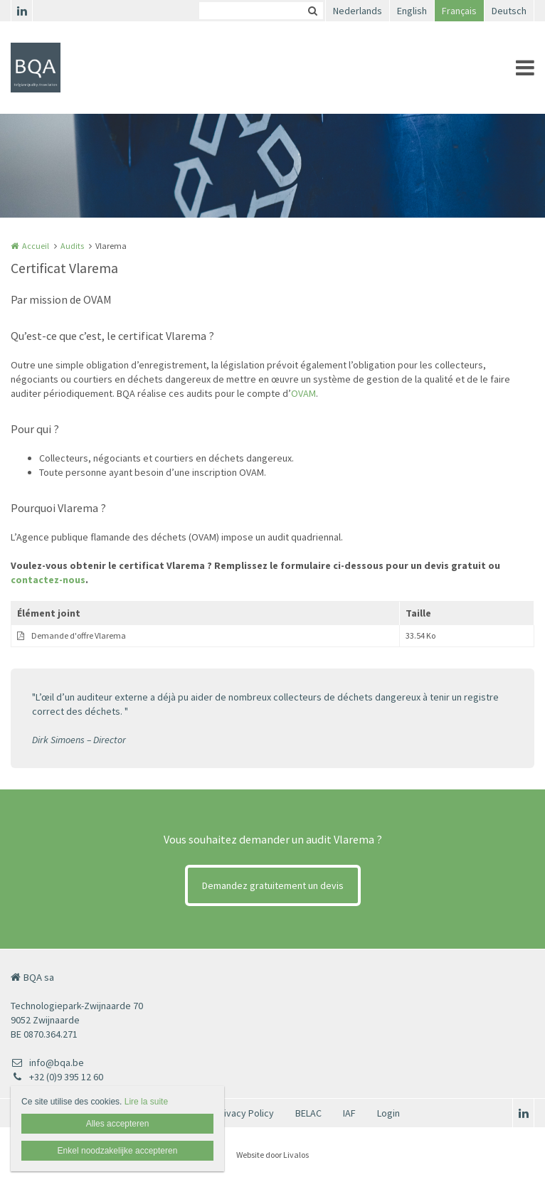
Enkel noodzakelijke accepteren (118, 1151)
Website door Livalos (272, 1154)
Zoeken (312, 10)
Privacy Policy (244, 1113)
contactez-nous (48, 579)
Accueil (35, 245)
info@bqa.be (47, 1062)
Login (388, 1113)
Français (459, 10)
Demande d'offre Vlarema (78, 635)
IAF (349, 1113)
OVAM (303, 393)
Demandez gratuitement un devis (273, 885)
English (412, 10)
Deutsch (509, 10)
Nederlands (357, 10)
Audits (72, 245)
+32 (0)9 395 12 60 (57, 1076)
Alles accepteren (117, 1124)
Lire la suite (146, 1102)
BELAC (308, 1113)
